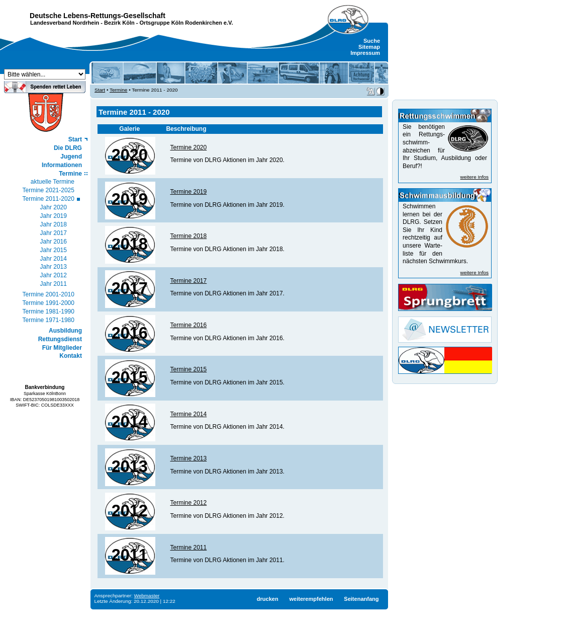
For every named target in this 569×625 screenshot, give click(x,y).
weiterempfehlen (311, 599)
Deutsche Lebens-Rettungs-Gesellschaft (97, 16)
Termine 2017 (188, 280)
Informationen (62, 165)
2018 (130, 244)
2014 (130, 422)
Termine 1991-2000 (48, 302)
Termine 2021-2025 (48, 190)
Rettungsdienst (60, 339)
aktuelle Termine (52, 181)
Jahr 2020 (53, 207)
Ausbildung (65, 330)
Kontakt (70, 355)
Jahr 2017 (53, 233)
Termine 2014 (188, 414)
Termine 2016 (188, 325)
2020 (130, 155)
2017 (130, 288)
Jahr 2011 (53, 283)
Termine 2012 (188, 502)
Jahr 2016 (53, 241)
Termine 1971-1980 (48, 320)
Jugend (71, 156)
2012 (130, 511)
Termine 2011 (188, 547)
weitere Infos (474, 177)
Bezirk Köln (119, 23)
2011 (130, 555)
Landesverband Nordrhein (64, 23)
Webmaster (147, 595)
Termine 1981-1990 (48, 311)
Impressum (365, 53)
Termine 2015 (188, 369)
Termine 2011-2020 (48, 198)
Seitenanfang (361, 599)
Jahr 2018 (53, 224)
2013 (130, 466)
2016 (130, 333)
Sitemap (369, 47)
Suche (371, 41)
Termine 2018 (188, 236)
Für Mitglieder (62, 347)
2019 (130, 199)
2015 (130, 377)
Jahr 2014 (53, 258)
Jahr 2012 (53, 275)
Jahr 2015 (53, 250)
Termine (70, 173)
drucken (267, 599)
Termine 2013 (188, 458)
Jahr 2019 (53, 215)
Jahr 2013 (53, 266)
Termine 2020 (188, 147)
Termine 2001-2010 (48, 294)
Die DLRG (68, 147)
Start (75, 139)
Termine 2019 (188, 191)
